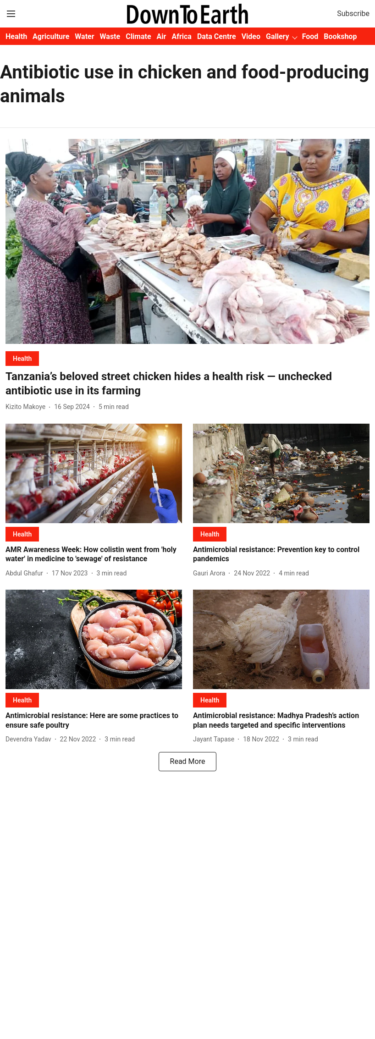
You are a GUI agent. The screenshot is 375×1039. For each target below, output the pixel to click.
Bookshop (340, 36)
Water (84, 36)
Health (16, 36)
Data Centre (216, 36)
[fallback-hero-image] (187, 241)
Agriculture (51, 36)
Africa (181, 36)
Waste (110, 36)
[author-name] (27, 407)
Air (161, 36)
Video (251, 36)
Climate (138, 36)
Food (310, 36)
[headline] (187, 384)
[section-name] (22, 358)
